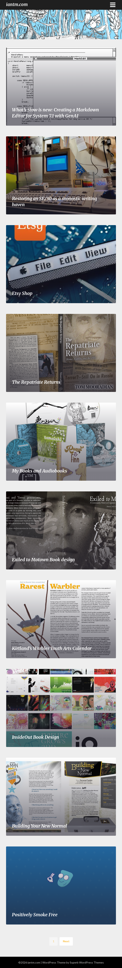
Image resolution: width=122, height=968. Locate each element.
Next (66, 941)
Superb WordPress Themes (87, 962)
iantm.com (17, 4)
